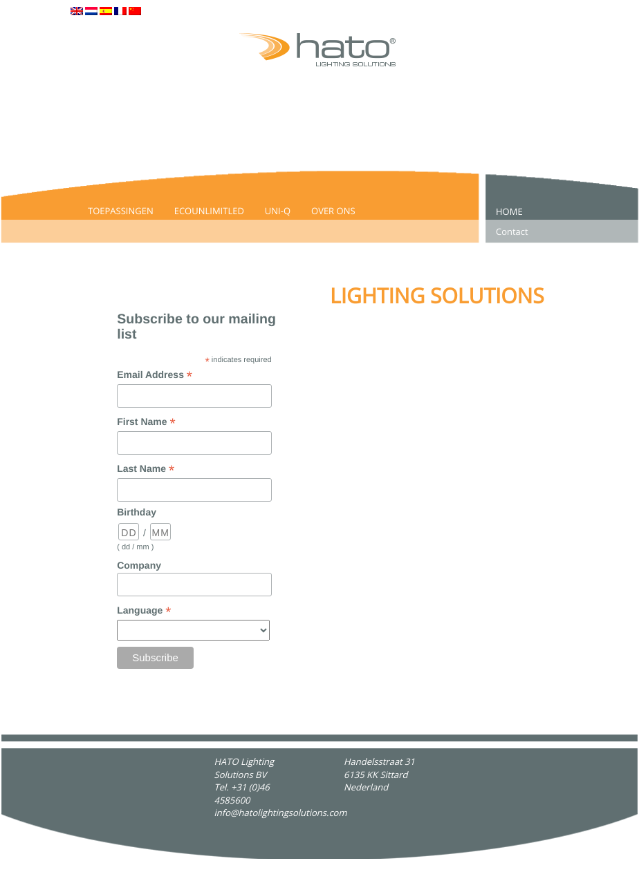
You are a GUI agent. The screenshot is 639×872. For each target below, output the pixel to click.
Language (144, 611)
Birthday (136, 512)
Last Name (145, 469)
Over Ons (333, 211)
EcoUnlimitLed (209, 211)
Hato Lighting (40, 865)
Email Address (154, 375)
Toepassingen (121, 211)
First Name (146, 422)
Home (509, 211)
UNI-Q (277, 211)
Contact (512, 231)
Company (139, 565)
